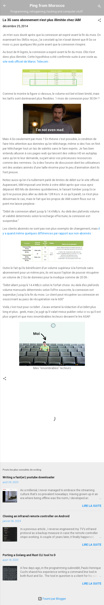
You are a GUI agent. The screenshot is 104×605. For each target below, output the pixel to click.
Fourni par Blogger (52, 598)
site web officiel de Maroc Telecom (25, 61)
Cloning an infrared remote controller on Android (36, 516)
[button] (99, 20)
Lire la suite (91, 505)
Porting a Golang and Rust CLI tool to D (29, 555)
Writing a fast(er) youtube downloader (29, 477)
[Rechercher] (99, 7)
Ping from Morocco (47, 5)
